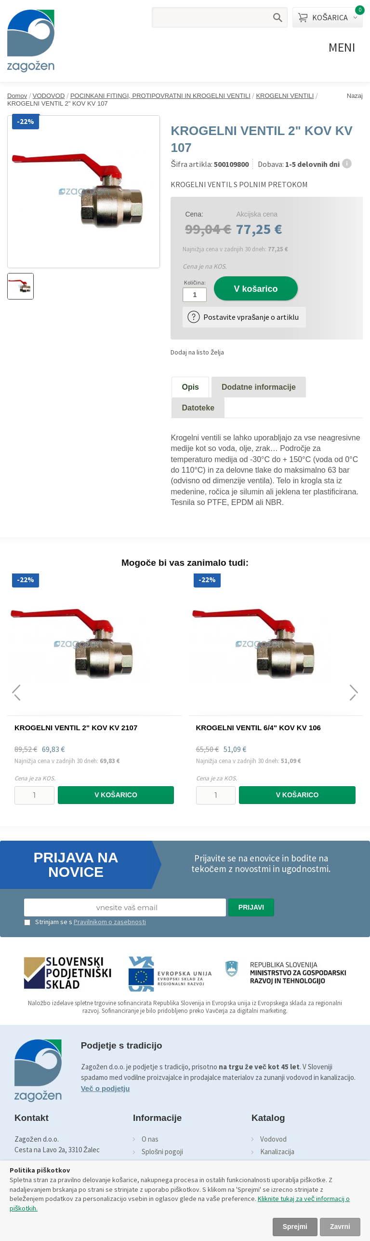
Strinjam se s (48, 921)
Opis (190, 387)
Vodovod (273, 1139)
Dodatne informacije (259, 387)
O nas (150, 1139)
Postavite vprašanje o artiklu (251, 317)
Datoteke (198, 408)
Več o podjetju (105, 1088)
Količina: (195, 282)
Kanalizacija (277, 1151)
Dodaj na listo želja (197, 352)
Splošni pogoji (163, 1151)
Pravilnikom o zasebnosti (110, 921)
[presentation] (16, 692)
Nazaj (355, 95)
